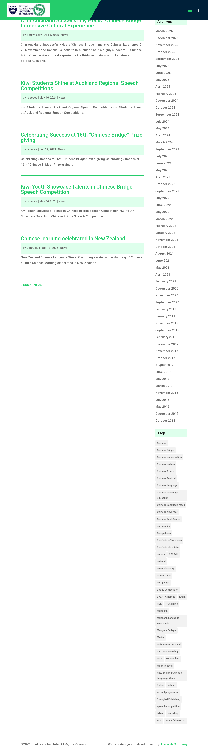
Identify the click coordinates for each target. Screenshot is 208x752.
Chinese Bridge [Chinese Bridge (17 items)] (165, 450)
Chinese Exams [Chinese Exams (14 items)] (166, 471)
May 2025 (162, 80)
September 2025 (167, 59)
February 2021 (165, 281)
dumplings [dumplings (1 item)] (163, 582)
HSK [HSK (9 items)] (159, 603)
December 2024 (166, 100)
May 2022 (162, 212)
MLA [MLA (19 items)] (159, 658)
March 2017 (164, 386)
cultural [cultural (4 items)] (161, 561)
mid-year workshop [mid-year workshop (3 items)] (168, 651)
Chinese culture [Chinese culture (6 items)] (166, 464)
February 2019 (165, 309)
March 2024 (164, 142)
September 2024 (167, 114)
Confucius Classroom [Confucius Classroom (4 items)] (169, 540)
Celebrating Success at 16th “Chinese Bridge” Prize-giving (82, 137)
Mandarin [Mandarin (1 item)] (162, 610)
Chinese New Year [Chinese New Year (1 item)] (167, 512)
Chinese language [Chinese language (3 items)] (167, 485)
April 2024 (162, 135)
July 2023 (162, 156)
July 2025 (162, 66)
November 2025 (166, 45)
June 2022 (163, 205)
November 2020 (166, 295)
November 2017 (166, 351)
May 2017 (162, 379)
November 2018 (166, 323)
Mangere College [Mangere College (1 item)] (166, 630)
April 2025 (162, 87)
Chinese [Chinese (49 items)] (161, 443)
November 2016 (166, 393)
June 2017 (163, 372)
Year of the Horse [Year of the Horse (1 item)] (175, 720)
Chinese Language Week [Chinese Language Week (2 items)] (171, 505)
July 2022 (162, 198)
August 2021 (164, 253)
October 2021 (165, 247)
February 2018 (165, 337)
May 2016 (162, 406)
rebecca (31, 97)
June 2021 (163, 260)
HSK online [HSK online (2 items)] (172, 603)
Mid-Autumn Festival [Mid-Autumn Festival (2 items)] (169, 644)
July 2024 (162, 121)
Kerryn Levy (34, 34)
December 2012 (166, 414)
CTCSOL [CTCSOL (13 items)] (173, 554)
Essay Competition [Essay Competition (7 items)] (167, 589)
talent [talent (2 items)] (160, 713)
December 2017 (166, 344)
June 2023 (163, 163)
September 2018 (167, 330)
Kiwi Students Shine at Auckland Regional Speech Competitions (80, 85)
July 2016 (162, 400)
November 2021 (166, 240)
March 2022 (164, 219)
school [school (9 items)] (171, 685)
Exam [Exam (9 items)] (182, 596)
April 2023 (162, 177)
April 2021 (162, 274)
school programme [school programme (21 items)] (167, 692)
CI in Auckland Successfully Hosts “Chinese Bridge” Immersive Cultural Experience (82, 23)
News (64, 34)
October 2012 (165, 420)
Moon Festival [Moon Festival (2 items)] (165, 665)
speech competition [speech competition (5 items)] (168, 706)
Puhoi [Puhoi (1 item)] (160, 685)
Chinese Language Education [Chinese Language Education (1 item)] (167, 495)
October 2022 (165, 184)
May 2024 (162, 128)
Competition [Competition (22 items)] (164, 533)
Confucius (33, 247)
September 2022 (167, 191)
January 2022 (165, 233)
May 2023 (162, 170)
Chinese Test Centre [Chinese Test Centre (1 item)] (168, 519)
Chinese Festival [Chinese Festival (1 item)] (166, 478)
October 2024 (165, 107)
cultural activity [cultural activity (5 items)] (165, 568)
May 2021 (162, 267)
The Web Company (173, 744)
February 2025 (165, 94)
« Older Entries (31, 285)
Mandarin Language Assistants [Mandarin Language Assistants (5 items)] (168, 621)
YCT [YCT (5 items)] (159, 720)
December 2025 (166, 38)
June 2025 (163, 73)
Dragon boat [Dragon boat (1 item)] (164, 575)
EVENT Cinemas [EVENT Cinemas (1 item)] (166, 596)
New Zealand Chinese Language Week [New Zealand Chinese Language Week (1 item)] (169, 675)
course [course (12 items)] (161, 554)
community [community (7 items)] (163, 526)
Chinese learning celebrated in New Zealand (73, 238)
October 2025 (165, 52)
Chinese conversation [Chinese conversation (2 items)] (169, 457)
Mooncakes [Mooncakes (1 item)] (172, 658)
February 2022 (165, 226)
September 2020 (167, 302)
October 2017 (165, 358)
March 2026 (164, 31)
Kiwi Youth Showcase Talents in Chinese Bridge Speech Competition (76, 189)
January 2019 (165, 316)
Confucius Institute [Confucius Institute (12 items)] (168, 547)
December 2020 (166, 288)
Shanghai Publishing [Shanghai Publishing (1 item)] (168, 699)
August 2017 (164, 365)
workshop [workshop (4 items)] (173, 713)
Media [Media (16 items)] (160, 637)
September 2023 (167, 149)
